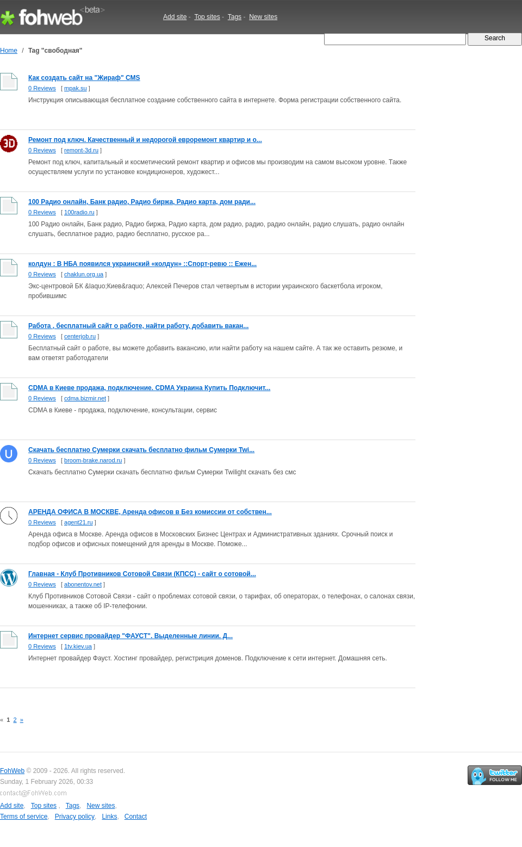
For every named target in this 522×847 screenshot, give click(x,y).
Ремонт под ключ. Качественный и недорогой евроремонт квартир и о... (145, 140)
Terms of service (23, 816)
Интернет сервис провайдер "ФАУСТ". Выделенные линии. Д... (130, 636)
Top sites (207, 17)
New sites (263, 17)
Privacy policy (75, 816)
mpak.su (75, 88)
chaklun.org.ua (83, 274)
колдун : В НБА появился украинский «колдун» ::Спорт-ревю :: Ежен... (142, 264)
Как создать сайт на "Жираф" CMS (84, 78)
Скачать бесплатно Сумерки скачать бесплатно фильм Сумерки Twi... (141, 450)
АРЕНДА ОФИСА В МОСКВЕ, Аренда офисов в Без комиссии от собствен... (150, 512)
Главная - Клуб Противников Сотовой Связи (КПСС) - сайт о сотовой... (142, 574)
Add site (175, 17)
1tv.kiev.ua (78, 646)
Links (109, 816)
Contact (136, 816)
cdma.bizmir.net (85, 398)
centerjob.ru (80, 336)
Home (8, 50)
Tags (234, 17)
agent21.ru (78, 522)
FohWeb (12, 771)
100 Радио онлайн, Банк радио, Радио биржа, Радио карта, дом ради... (142, 202)
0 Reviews (42, 88)
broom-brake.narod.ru (93, 460)
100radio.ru (79, 212)
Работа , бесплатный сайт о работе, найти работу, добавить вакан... (138, 326)
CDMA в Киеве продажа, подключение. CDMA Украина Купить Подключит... (149, 388)
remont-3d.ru (81, 150)
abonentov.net (83, 584)
